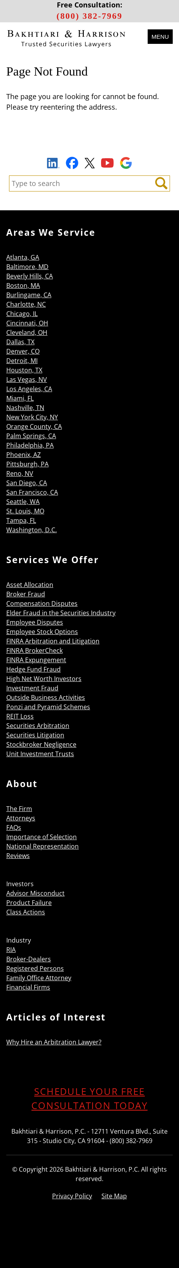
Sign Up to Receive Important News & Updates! (89, 145)
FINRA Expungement (36, 660)
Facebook (72, 163)
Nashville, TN (25, 407)
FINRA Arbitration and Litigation (52, 641)
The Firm (19, 808)
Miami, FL (20, 398)
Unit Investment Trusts (40, 754)
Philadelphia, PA (30, 445)
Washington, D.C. (31, 530)
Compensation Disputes (42, 603)
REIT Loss (20, 716)
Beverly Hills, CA (29, 276)
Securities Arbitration (37, 725)
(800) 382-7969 (89, 16)
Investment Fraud (32, 688)
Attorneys (20, 818)
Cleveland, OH (26, 332)
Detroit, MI (22, 360)
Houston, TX (24, 370)
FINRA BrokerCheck (34, 650)
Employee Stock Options (42, 631)
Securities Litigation (35, 735)
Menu (160, 36)
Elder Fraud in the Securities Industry (61, 613)
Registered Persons (35, 968)
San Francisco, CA (32, 492)
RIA (11, 949)
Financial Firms (28, 987)
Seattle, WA (23, 501)
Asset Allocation (29, 584)
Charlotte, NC (26, 304)
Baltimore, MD (27, 266)
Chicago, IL (22, 313)
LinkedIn (53, 164)
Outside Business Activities (45, 697)
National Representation (42, 846)
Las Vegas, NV (26, 379)
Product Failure (29, 902)
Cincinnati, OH (27, 323)
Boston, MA (23, 285)
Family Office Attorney (38, 978)
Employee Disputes (34, 622)
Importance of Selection (41, 837)
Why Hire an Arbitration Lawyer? (53, 1042)
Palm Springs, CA (31, 436)
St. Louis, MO (25, 511)
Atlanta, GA (22, 257)
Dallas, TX (20, 342)
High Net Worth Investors (43, 678)
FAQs (13, 827)
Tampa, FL (21, 520)
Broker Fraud (25, 594)
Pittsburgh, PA (27, 464)
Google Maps (126, 163)
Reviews (18, 855)
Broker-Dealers (28, 959)
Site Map (114, 1196)
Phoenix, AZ (23, 454)
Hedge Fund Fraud (33, 669)
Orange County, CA (34, 426)
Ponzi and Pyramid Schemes (48, 707)
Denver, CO (23, 351)
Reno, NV (19, 473)
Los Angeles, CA (29, 389)
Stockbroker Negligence (41, 744)
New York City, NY (32, 417)
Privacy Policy (72, 1196)
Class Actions (25, 912)
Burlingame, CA (28, 295)
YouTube (107, 163)
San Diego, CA (26, 483)
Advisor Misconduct (35, 893)
